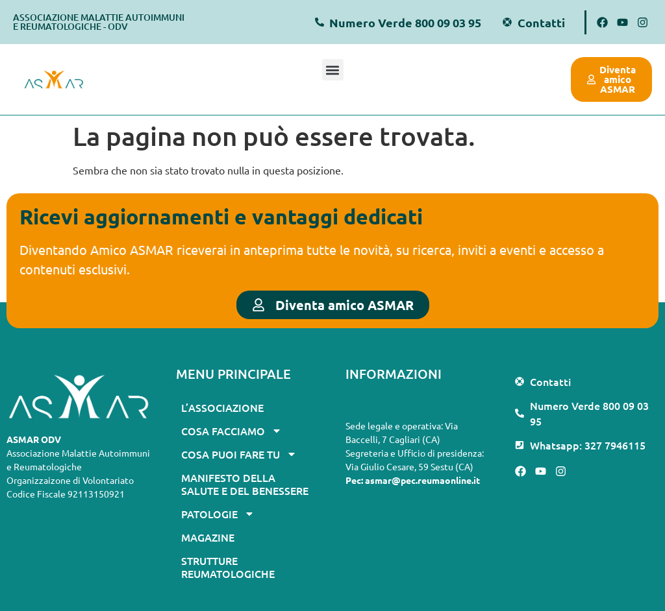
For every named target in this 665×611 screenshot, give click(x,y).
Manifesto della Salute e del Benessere (244, 483)
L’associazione (222, 407)
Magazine (207, 537)
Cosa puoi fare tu (239, 454)
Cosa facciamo (231, 430)
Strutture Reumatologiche (228, 567)
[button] (333, 69)
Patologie (218, 513)
